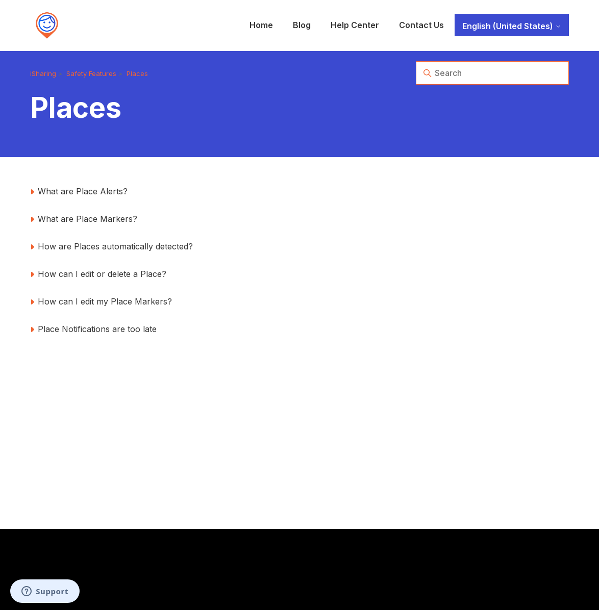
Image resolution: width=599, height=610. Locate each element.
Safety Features (91, 73)
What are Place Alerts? (83, 191)
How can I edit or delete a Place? (102, 274)
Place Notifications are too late (97, 329)
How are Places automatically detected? (115, 246)
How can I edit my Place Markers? (105, 301)
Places (137, 73)
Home (261, 25)
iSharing (43, 73)
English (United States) (511, 26)
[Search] (492, 73)
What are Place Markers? (87, 219)
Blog (302, 25)
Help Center (355, 25)
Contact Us (421, 25)
